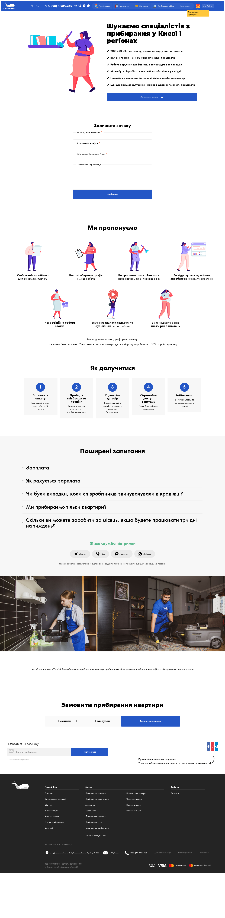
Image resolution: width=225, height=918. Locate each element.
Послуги (89, 823)
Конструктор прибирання (97, 864)
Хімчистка (90, 841)
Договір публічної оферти (60, 896)
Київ (71, 881)
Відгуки (48, 841)
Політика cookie (114, 896)
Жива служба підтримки (113, 573)
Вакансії (49, 864)
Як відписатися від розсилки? (22, 795)
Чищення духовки (134, 835)
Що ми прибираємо (54, 858)
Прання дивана (133, 841)
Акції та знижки (52, 852)
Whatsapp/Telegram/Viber (92, 161)
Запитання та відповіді (55, 835)
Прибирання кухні (93, 858)
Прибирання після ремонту (98, 835)
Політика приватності (89, 896)
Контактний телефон (89, 147)
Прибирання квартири (95, 829)
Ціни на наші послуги (136, 829)
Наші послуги (51, 847)
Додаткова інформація (89, 174)
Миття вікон (90, 847)
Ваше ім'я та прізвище (89, 133)
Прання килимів (133, 847)
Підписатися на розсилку (22, 778)
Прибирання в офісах (95, 852)
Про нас (49, 829)
